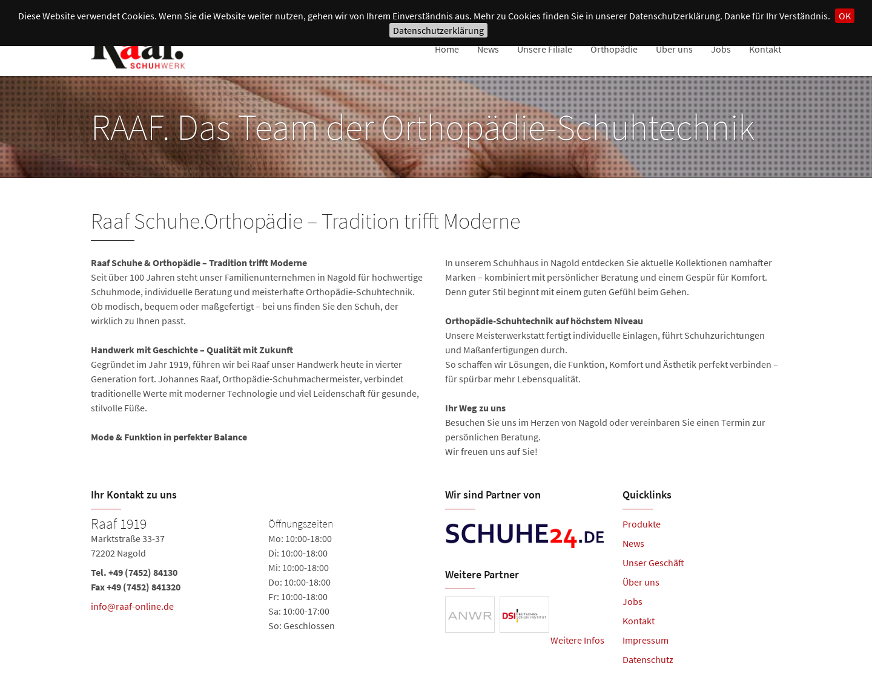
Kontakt (765, 49)
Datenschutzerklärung (438, 30)
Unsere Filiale (544, 49)
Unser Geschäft (653, 563)
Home (447, 49)
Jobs (721, 49)
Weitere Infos (577, 640)
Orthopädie (614, 49)
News (488, 49)
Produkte (642, 524)
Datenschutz (648, 659)
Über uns (674, 49)
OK (845, 16)
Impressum (646, 640)
